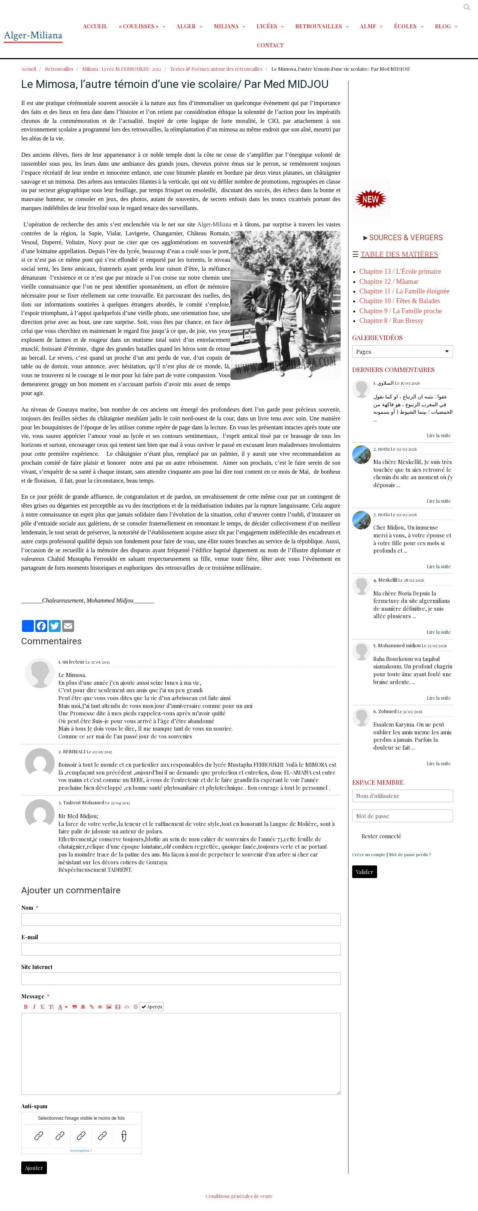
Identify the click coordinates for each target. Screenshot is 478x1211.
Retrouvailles (59, 69)
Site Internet (36, 966)
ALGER (186, 26)
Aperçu (151, 1007)
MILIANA (227, 26)
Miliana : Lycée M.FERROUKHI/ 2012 (121, 69)
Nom (27, 907)
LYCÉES (267, 26)
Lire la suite (439, 435)
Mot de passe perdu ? (410, 854)
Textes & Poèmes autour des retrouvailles (216, 69)
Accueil (95, 26)
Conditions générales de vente (239, 1196)
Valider (364, 871)
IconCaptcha (79, 1151)
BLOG (443, 26)
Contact (270, 45)
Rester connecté (376, 836)
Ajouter (34, 1168)
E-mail (29, 937)
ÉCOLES (406, 26)
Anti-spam (34, 1106)
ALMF (368, 26)
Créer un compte (369, 854)
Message (32, 996)
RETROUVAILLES (319, 26)
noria (384, 448)
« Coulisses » (139, 26)
